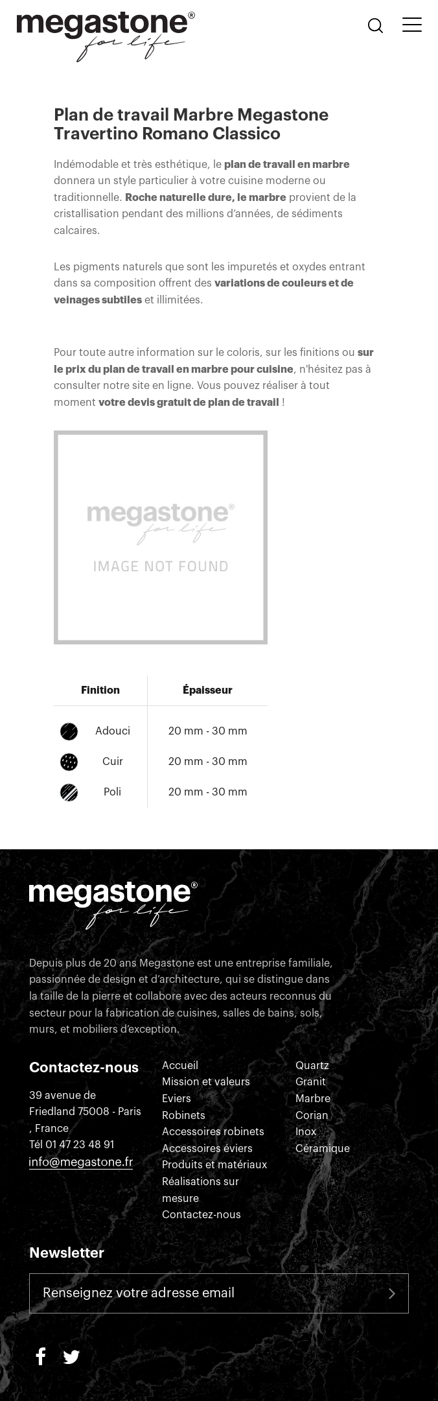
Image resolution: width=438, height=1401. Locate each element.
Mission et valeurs (206, 1082)
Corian (311, 1116)
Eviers (176, 1099)
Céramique (322, 1149)
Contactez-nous (201, 1215)
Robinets (183, 1116)
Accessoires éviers (207, 1149)
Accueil (180, 1066)
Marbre (312, 1099)
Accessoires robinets (213, 1132)
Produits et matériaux (214, 1165)
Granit (310, 1082)
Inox (305, 1132)
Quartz (312, 1066)
